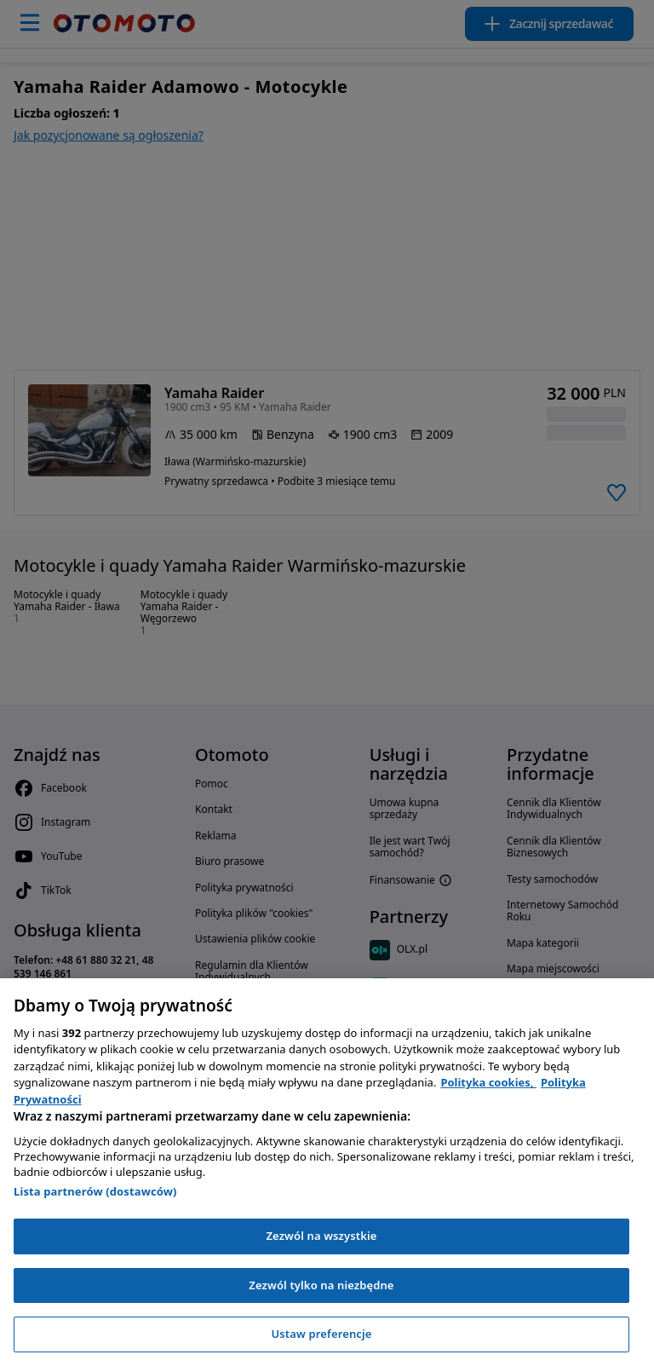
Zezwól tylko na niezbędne (321, 1285)
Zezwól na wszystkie (321, 1235)
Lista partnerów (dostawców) (95, 1191)
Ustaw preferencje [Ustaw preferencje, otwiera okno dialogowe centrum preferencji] (321, 1333)
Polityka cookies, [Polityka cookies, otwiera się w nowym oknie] (488, 1082)
